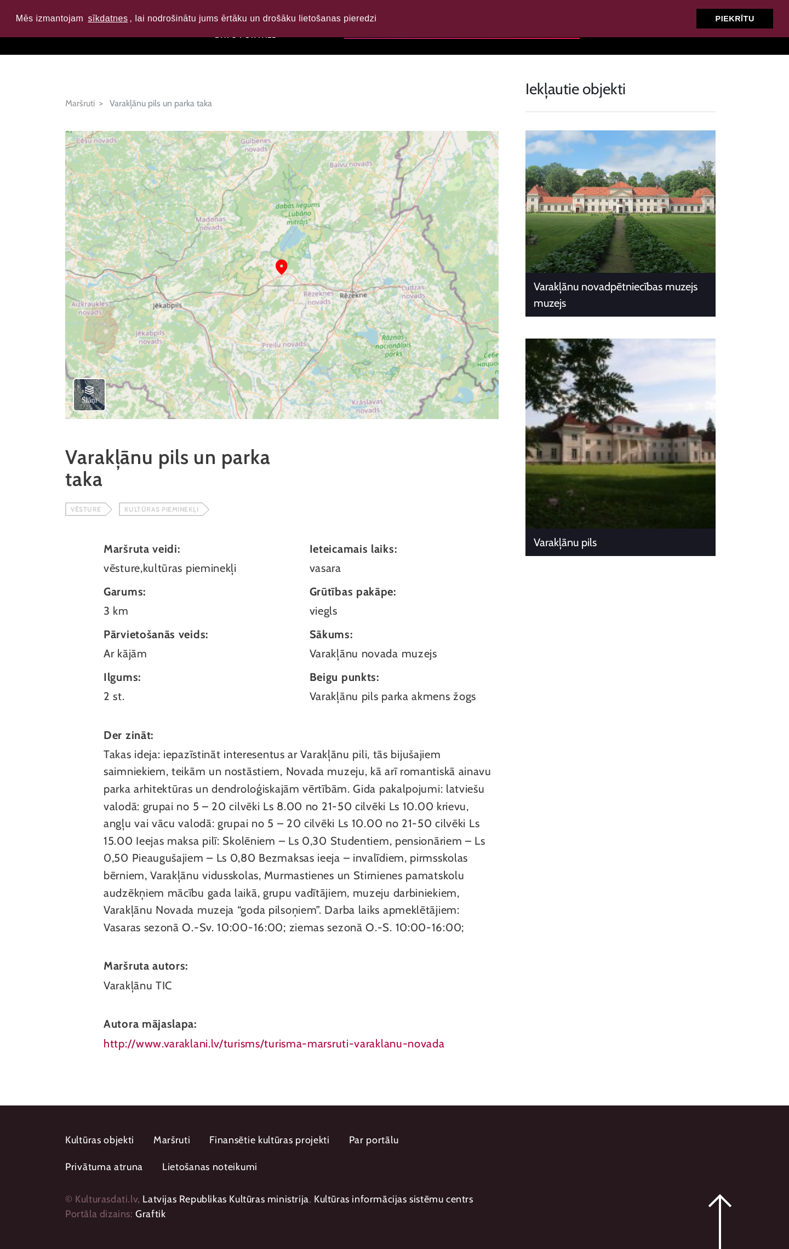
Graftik (150, 1214)
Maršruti (80, 103)
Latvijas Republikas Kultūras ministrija (225, 1199)
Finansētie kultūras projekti (269, 1140)
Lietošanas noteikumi (210, 1167)
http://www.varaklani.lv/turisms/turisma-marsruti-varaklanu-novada (274, 1043)
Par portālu (374, 1140)
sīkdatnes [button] (108, 18)
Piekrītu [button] (735, 18)
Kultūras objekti (99, 1140)
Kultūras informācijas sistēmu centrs (393, 1199)
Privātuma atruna (104, 1167)
